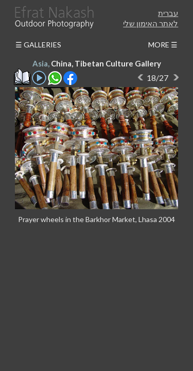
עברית (168, 13)
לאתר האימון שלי (150, 23)
